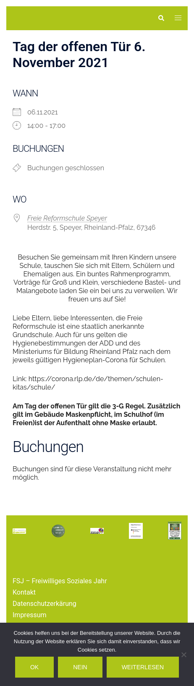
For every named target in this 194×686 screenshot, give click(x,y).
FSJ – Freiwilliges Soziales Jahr (60, 581)
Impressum (30, 615)
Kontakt (24, 592)
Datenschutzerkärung (44, 604)
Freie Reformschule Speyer (67, 218)
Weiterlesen (143, 667)
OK (34, 667)
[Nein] (183, 654)
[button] (160, 18)
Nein (80, 667)
